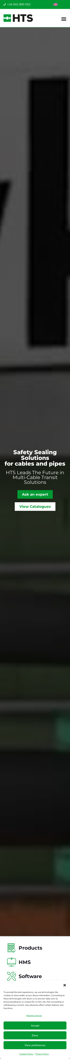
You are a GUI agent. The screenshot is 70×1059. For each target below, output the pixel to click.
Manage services (34, 1015)
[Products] (11, 947)
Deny (35, 1035)
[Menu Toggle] (63, 19)
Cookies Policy (26, 1054)
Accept (35, 1025)
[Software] (11, 976)
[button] (64, 985)
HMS (25, 962)
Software (30, 976)
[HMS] (11, 962)
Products (30, 948)
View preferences (35, 1045)
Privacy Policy (42, 1054)
